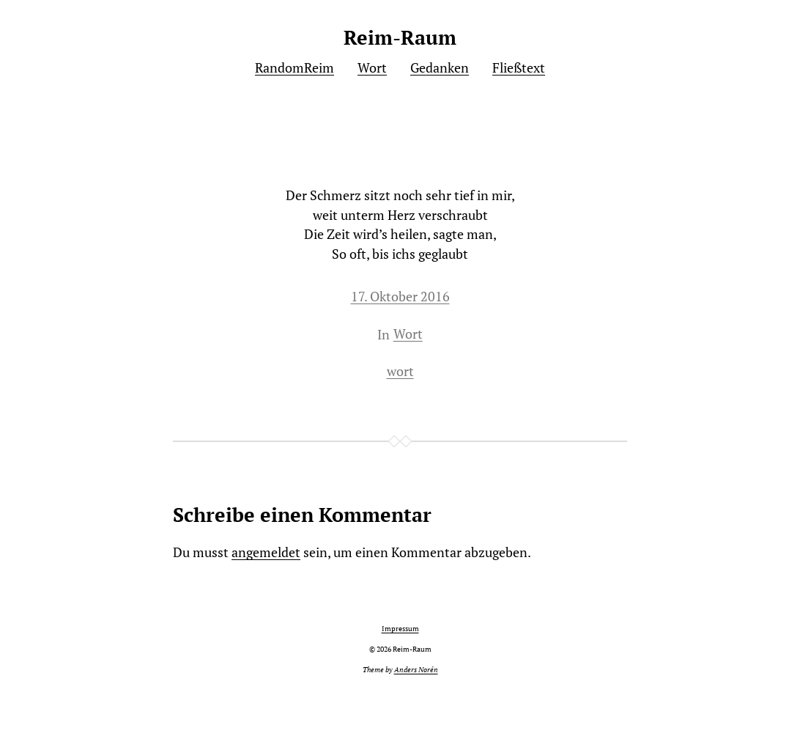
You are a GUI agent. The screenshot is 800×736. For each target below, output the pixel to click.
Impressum (400, 628)
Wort (408, 333)
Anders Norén (416, 669)
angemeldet (266, 552)
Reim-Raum (400, 37)
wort (400, 371)
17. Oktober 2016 (400, 296)
